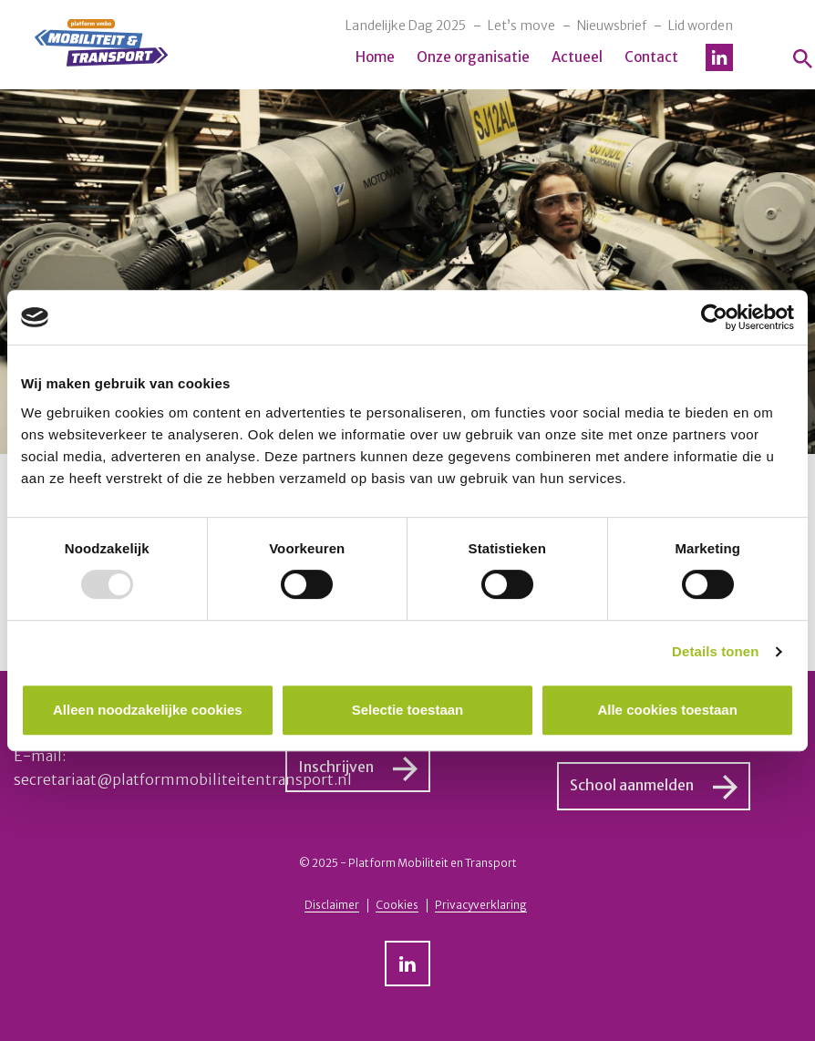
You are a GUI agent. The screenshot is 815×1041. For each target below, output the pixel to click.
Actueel (577, 57)
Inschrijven (336, 767)
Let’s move (521, 25)
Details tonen (715, 651)
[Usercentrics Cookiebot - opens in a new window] (714, 317)
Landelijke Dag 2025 (406, 25)
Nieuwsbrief (611, 25)
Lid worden (700, 25)
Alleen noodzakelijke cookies (147, 709)
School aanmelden (632, 785)
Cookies (397, 905)
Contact (651, 57)
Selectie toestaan (408, 709)
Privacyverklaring (481, 905)
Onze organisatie (473, 57)
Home (375, 57)
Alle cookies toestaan (667, 709)
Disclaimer (331, 905)
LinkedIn (719, 57)
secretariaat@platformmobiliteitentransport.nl (183, 779)
